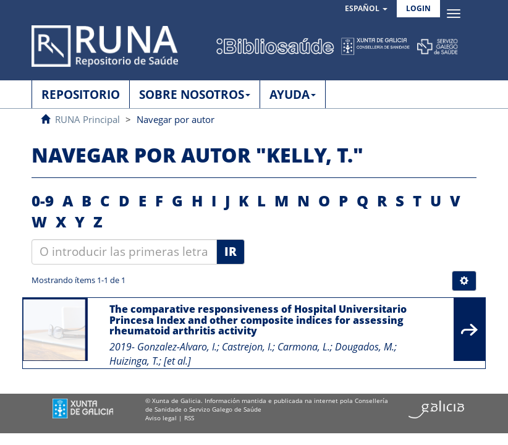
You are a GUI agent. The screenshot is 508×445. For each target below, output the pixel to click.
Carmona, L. (303, 347)
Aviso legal (161, 417)
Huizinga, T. (134, 361)
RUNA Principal (87, 119)
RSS (189, 417)
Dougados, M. (364, 347)
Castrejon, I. (247, 347)
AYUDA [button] (292, 95)
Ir (230, 252)
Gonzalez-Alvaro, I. (177, 347)
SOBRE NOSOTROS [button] (194, 95)
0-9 (43, 200)
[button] (366, 9)
